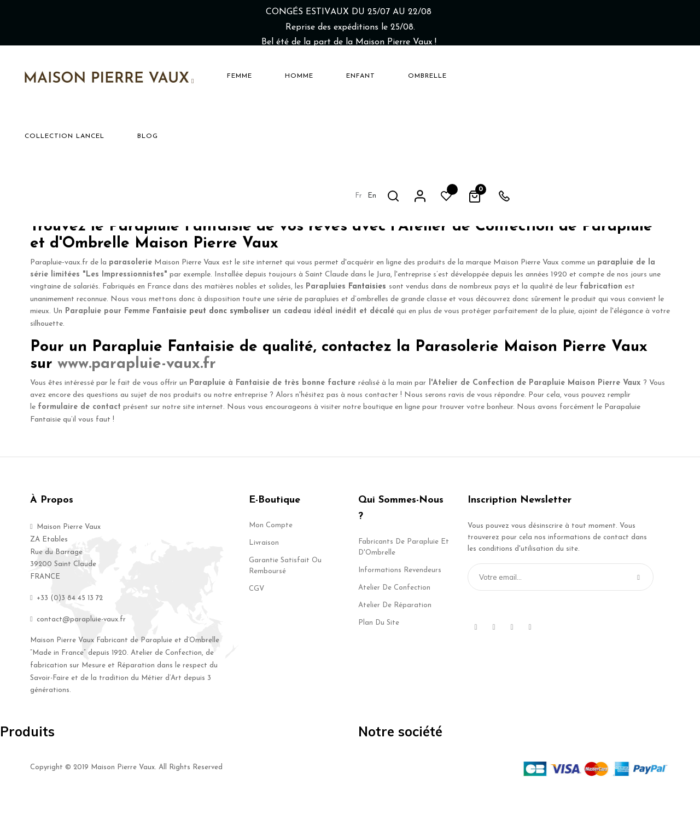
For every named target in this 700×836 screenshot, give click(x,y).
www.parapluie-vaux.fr (136, 398)
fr (527, 75)
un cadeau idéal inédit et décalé (333, 346)
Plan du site (378, 657)
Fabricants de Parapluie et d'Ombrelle (403, 582)
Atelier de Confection (394, 622)
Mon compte (271, 559)
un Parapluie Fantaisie (339, 189)
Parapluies (326, 322)
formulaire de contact (79, 442)
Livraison (264, 577)
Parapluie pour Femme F (110, 346)
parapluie (528, 189)
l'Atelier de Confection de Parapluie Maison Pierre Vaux (534, 417)
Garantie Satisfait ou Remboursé (285, 600)
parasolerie (130, 297)
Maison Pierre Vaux (627, 226)
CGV (256, 623)
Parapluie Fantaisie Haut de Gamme (431, 201)
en (540, 75)
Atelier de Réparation (394, 639)
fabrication (601, 322)
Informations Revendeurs (399, 604)
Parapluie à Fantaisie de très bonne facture (272, 417)
